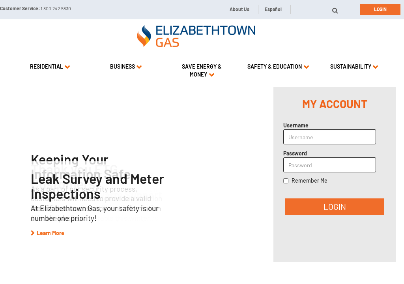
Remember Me (309, 180)
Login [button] (380, 9)
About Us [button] (239, 9)
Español (273, 9)
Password (295, 153)
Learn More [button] (50, 233)
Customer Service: (35, 8)
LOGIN (335, 206)
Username (296, 125)
